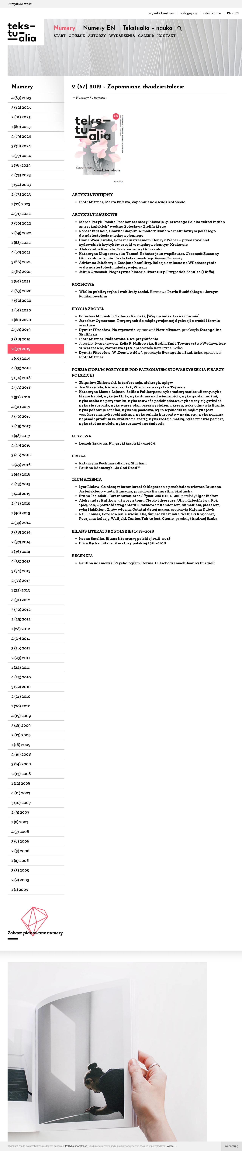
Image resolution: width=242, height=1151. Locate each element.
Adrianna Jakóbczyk (97, 263)
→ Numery (80, 98)
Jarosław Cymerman (97, 321)
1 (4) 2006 (20, 860)
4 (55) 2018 (21, 368)
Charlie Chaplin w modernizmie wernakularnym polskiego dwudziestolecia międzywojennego (147, 234)
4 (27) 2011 (20, 638)
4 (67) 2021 (20, 252)
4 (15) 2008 (21, 754)
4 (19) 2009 (21, 715)
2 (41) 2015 (20, 503)
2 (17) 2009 (21, 734)
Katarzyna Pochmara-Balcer (104, 464)
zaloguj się (189, 13)
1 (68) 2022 (21, 242)
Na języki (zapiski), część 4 (132, 444)
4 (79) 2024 (21, 136)
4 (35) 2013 (20, 561)
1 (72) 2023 (20, 203)
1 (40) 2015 (20, 512)
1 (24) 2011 (20, 667)
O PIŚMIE (77, 35)
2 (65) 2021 (21, 271)
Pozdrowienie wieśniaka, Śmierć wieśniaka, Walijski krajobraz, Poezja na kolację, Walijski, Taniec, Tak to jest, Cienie (147, 517)
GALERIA (146, 35)
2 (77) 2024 (21, 155)
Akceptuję (231, 1146)
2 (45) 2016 (21, 464)
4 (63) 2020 (21, 290)
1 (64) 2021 (20, 281)
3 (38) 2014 (20, 532)
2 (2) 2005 (20, 879)
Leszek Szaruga (93, 444)
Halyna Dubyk (202, 510)
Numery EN (99, 28)
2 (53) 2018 (21, 387)
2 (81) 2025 (21, 116)
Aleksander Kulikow (97, 501)
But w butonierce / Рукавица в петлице (144, 497)
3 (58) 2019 (20, 339)
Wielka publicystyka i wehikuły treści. (114, 292)
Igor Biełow (89, 487)
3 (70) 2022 (21, 223)
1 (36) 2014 (20, 551)
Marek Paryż (90, 223)
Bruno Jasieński (93, 497)
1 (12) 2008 (20, 783)
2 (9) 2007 (20, 812)
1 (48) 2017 (20, 435)
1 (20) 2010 (20, 706)
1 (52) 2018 (20, 397)
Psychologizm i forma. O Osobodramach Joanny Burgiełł (164, 564)
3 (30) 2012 (21, 609)
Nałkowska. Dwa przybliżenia (131, 340)
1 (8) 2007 (19, 821)
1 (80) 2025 (21, 126)
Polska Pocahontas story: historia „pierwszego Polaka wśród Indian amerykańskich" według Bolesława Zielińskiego (152, 225)
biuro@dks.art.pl (124, 1119)
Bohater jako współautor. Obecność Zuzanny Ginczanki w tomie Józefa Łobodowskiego (149, 256)
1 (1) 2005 (19, 889)
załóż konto (212, 13)
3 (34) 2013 (20, 570)
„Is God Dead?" (127, 469)
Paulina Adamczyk (96, 469)
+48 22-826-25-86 (124, 1124)
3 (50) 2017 (20, 416)
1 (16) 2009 (20, 744)
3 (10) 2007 (21, 802)
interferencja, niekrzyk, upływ (145, 383)
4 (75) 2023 (21, 174)
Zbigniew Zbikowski (97, 383)
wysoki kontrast (161, 13)
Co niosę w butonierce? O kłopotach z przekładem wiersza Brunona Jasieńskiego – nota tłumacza (150, 490)
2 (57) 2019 (20, 348)
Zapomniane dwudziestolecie (158, 203)
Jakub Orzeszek (93, 273)
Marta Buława (117, 203)
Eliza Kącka (89, 544)
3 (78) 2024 (21, 145)
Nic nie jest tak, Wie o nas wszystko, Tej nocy (145, 388)
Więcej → (172, 1146)
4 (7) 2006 (20, 831)
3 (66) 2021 (21, 261)
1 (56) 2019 (20, 358)
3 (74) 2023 (21, 184)
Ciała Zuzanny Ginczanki (139, 250)
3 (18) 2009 (21, 725)
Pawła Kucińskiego (184, 292)
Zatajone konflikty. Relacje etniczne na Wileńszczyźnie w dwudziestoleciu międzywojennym (147, 266)
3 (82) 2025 (21, 107)
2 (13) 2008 (21, 773)
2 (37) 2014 (20, 541)
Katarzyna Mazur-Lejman (102, 392)
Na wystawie (124, 331)
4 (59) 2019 (21, 329)
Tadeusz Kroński (130, 317)
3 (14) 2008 (21, 763)
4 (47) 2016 (20, 445)
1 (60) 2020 (21, 319)
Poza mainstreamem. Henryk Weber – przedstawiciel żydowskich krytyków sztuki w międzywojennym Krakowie (144, 243)
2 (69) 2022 (21, 232)
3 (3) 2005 (20, 870)
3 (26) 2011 (20, 648)
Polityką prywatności (76, 1146)
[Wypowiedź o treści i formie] (173, 317)
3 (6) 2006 (20, 841)
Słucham (139, 464)
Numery (64, 28)
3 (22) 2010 (21, 686)
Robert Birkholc (93, 232)
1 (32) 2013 (20, 590)
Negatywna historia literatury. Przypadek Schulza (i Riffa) (161, 273)
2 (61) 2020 (21, 310)
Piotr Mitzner (91, 203)
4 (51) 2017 (20, 406)
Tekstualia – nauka (147, 28)
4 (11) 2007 (20, 792)
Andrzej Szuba (205, 519)
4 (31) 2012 (20, 599)
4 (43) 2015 (20, 483)
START (60, 35)
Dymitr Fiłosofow (94, 331)
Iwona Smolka (91, 539)
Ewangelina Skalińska (182, 353)
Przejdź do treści (20, 4)
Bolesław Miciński (95, 317)
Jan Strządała (91, 388)
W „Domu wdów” (127, 353)
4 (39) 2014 (21, 522)
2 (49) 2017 (20, 425)
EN (237, 13)
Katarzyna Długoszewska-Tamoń (108, 254)
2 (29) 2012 (21, 619)
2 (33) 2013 (20, 580)
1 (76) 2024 (21, 165)
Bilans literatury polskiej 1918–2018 (138, 539)
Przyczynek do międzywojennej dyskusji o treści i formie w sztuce (149, 324)
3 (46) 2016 (21, 454)
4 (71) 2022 (21, 213)
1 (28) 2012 (20, 628)
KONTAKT (166, 35)
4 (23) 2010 (21, 677)
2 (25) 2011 (20, 657)
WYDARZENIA (122, 35)
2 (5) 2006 (20, 850)
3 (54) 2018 (21, 377)
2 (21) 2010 (20, 696)
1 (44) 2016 (20, 474)
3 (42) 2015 (20, 493)
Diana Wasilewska (95, 241)
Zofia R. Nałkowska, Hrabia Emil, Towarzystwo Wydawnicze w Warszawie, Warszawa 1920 (152, 346)
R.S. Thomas (89, 515)
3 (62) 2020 (21, 300)
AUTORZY (97, 35)
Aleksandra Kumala (97, 250)
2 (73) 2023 (21, 194)
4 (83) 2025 (21, 97)
